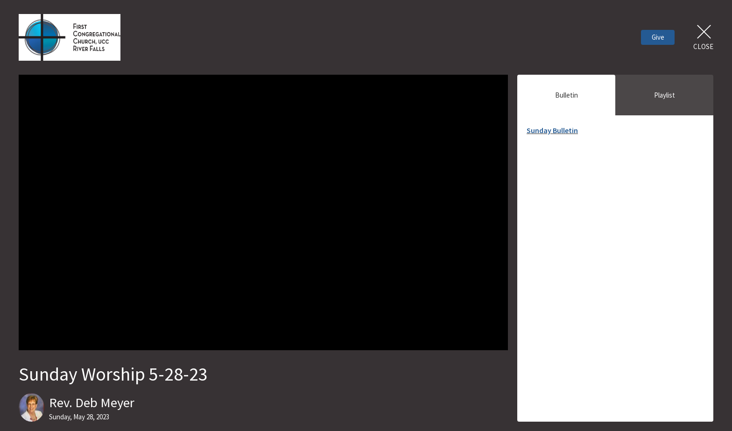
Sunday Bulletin (552, 130)
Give (658, 37)
